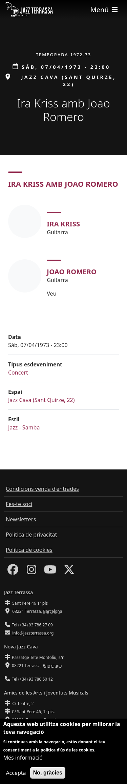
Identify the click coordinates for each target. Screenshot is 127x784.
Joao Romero (72, 271)
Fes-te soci (19, 504)
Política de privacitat (31, 534)
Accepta (16, 773)
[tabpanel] (63, 251)
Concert (18, 372)
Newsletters (21, 519)
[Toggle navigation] (104, 10)
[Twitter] (69, 571)
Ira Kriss (63, 223)
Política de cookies (29, 550)
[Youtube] (50, 571)
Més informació (23, 757)
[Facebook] (13, 571)
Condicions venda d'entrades (42, 488)
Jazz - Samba (24, 427)
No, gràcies (47, 773)
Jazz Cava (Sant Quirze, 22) (41, 400)
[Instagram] (31, 571)
